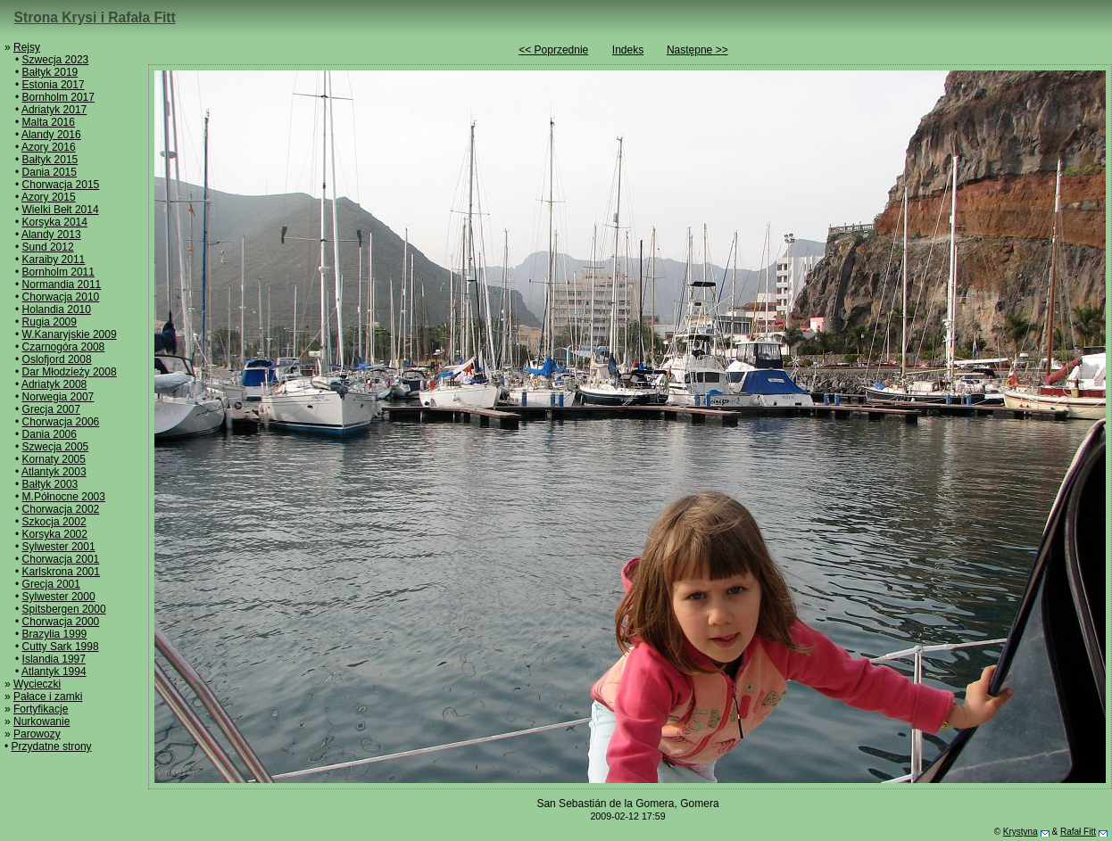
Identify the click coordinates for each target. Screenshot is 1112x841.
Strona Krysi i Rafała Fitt (95, 17)
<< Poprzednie (553, 50)
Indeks (627, 50)
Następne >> (697, 50)
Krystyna (1020, 832)
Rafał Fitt (1078, 832)
